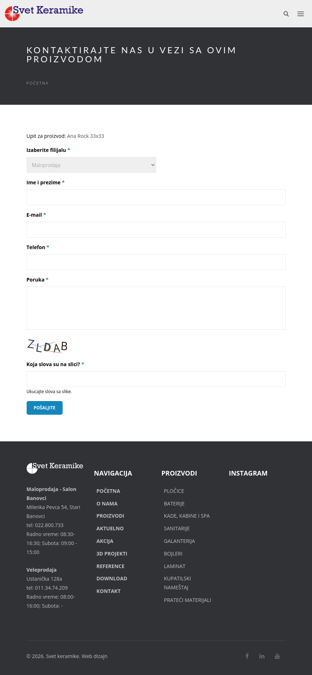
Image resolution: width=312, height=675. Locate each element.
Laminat (175, 566)
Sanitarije (177, 528)
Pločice (174, 490)
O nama (107, 503)
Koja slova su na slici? (55, 364)
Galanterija (179, 540)
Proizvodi (110, 515)
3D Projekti (111, 553)
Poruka (38, 279)
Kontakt (108, 591)
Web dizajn (95, 656)
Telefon (38, 247)
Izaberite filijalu (48, 150)
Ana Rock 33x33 (85, 135)
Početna (38, 83)
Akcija (104, 540)
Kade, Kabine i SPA (187, 515)
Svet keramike (62, 656)
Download (111, 578)
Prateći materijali (187, 600)
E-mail (36, 214)
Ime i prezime (46, 182)
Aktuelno (110, 528)
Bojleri (173, 553)
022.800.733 (49, 525)
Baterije (174, 503)
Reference (110, 566)
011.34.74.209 (51, 587)
